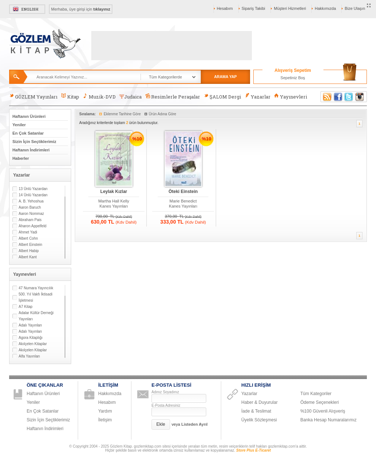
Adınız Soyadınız (165, 392)
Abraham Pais (30, 220)
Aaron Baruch (30, 207)
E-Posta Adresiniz (165, 405)
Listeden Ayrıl (194, 424)
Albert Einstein (30, 245)
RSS (326, 96)
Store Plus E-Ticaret (253, 450)
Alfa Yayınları (29, 356)
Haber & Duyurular (259, 402)
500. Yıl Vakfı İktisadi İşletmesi (35, 297)
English (27, 9)
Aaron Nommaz (31, 214)
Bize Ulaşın (355, 8)
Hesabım (225, 8)
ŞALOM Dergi (222, 96)
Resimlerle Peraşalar (172, 96)
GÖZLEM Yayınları (33, 96)
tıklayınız (101, 9)
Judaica (130, 96)
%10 (137, 139)
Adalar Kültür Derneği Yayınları (36, 316)
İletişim (105, 419)
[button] (160, 424)
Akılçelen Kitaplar (33, 344)
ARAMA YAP (225, 76)
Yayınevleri (290, 96)
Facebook (338, 96)
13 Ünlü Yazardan (33, 189)
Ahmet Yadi (28, 232)
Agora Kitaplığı (31, 338)
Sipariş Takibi (253, 8)
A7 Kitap (25, 307)
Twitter (349, 96)
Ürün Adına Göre (162, 114)
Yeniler (19, 125)
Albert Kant (28, 257)
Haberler (20, 158)
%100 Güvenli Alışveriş (322, 411)
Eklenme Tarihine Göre (122, 114)
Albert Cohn (28, 238)
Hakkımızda (325, 8)
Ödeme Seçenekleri (319, 402)
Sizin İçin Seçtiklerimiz (34, 141)
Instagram (359, 96)
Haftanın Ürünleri (29, 116)
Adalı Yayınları (30, 325)
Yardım (105, 411)
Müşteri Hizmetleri (290, 8)
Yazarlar (257, 96)
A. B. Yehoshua (31, 201)
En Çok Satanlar (28, 133)
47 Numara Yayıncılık (36, 288)
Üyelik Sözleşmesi (259, 419)
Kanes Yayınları (114, 206)
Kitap (70, 96)
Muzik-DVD (99, 96)
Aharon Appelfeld (32, 226)
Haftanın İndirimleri (31, 150)
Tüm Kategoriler (315, 393)
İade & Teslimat (256, 411)
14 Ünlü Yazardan (33, 195)
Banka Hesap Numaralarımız (328, 419)
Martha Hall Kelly (113, 201)
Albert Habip (29, 251)
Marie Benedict (183, 201)
